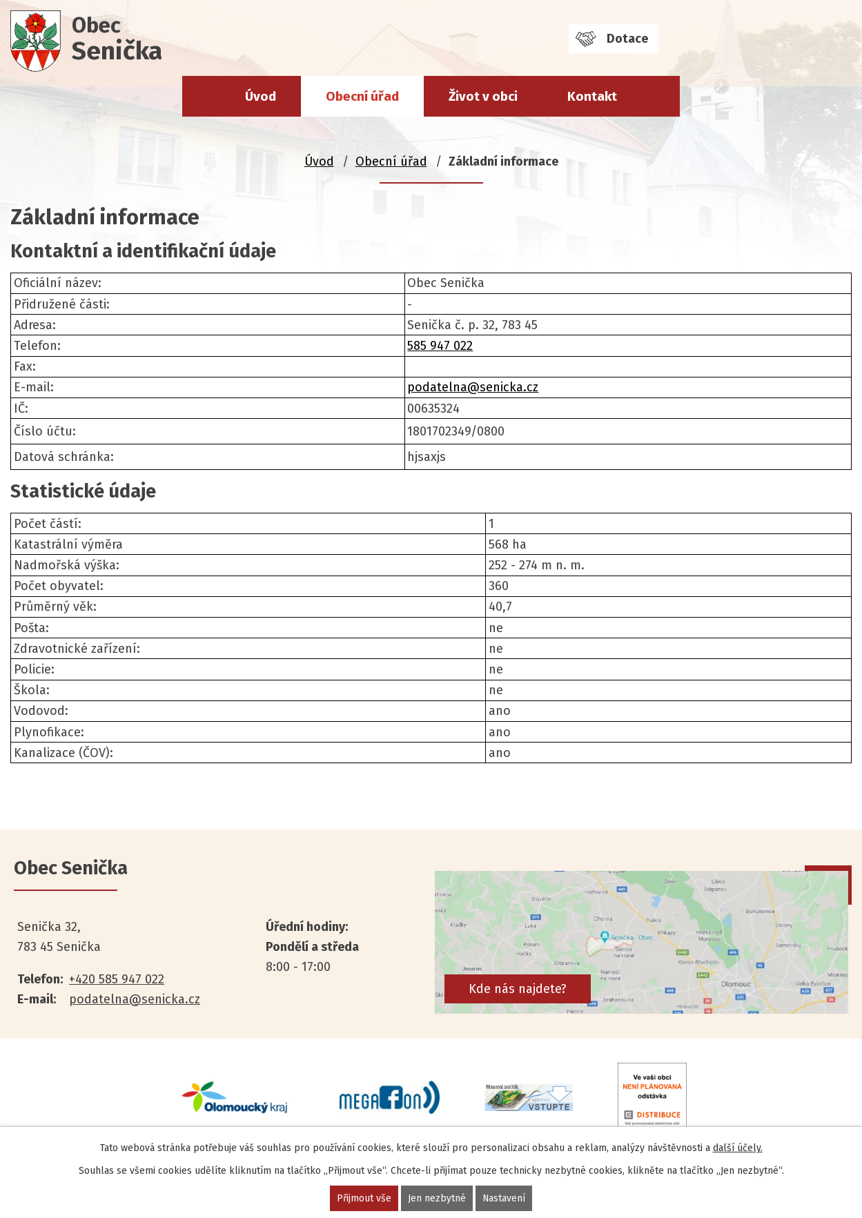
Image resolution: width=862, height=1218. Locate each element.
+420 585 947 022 (116, 979)
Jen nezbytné (437, 1198)
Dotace (627, 38)
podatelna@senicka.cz (472, 387)
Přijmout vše (364, 1198)
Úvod (260, 96)
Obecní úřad (362, 96)
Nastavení (504, 1198)
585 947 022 (440, 345)
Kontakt (592, 96)
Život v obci (483, 96)
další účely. (738, 1148)
